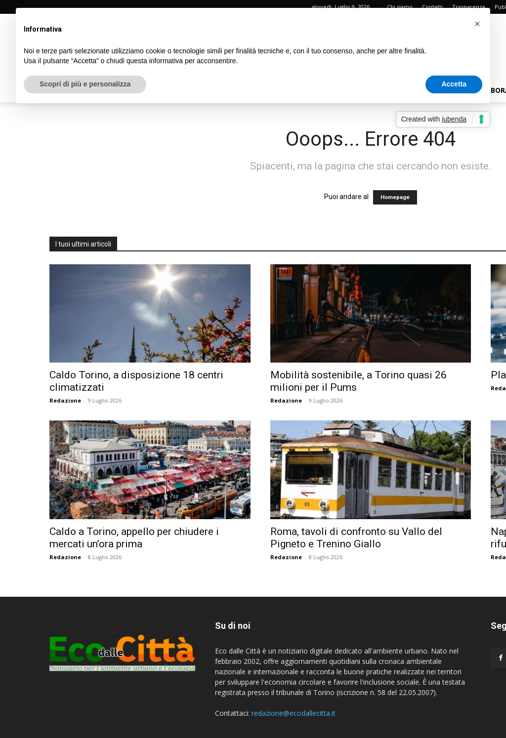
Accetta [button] (453, 84)
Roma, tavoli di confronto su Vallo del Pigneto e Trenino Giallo (356, 538)
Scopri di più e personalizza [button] (85, 84)
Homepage (395, 197)
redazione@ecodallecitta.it (294, 713)
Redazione (65, 400)
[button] (477, 24)
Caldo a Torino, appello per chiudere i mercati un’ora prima (134, 538)
